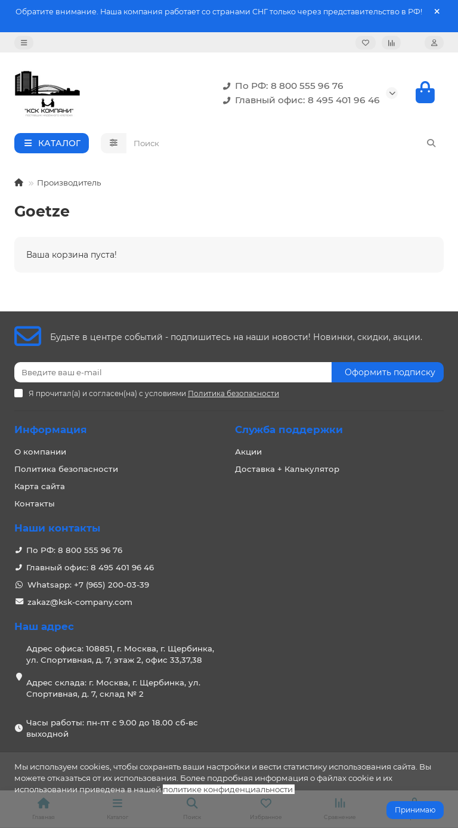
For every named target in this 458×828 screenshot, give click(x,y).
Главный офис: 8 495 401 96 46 (299, 100)
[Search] (285, 143)
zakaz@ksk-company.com (79, 602)
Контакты (34, 503)
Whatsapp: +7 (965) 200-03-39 (88, 584)
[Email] (173, 372)
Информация (50, 429)
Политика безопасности (66, 469)
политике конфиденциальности (228, 789)
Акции (248, 451)
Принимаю (415, 809)
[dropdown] (23, 43)
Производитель (69, 182)
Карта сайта (39, 486)
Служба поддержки (289, 429)
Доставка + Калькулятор (287, 469)
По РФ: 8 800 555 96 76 (281, 85)
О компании (40, 451)
